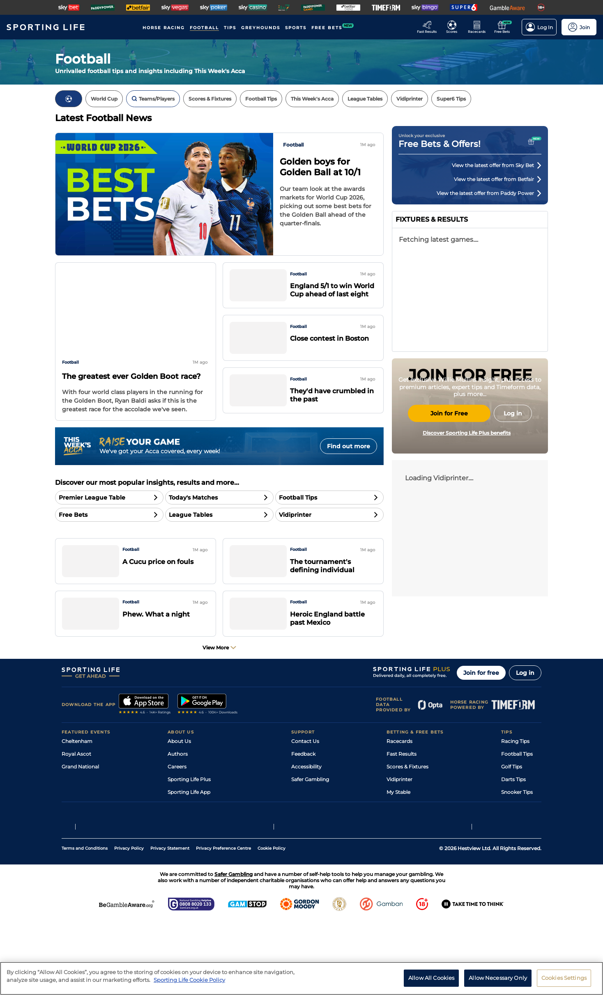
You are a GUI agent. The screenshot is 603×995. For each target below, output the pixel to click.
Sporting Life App (189, 825)
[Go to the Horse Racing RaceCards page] (479, 27)
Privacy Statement (169, 923)
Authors (178, 787)
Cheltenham (77, 774)
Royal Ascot (76, 787)
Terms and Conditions (85, 923)
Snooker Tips (517, 825)
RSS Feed (179, 863)
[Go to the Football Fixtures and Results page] (454, 27)
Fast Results (402, 787)
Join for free (481, 706)
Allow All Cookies (431, 977)
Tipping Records (521, 838)
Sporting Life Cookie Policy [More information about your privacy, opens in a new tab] (189, 980)
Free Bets (398, 838)
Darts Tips (513, 812)
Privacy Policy (129, 923)
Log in (525, 706)
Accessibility (306, 800)
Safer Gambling (310, 812)
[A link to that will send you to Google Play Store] (207, 738)
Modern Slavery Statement (200, 851)
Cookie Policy (271, 923)
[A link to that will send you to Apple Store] (145, 738)
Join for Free (449, 490)
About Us (179, 774)
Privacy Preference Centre (223, 923)
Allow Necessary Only (498, 977)
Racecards (399, 774)
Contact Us (305, 774)
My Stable (398, 825)
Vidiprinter (399, 812)
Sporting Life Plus (189, 812)
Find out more (348, 446)
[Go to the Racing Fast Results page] (429, 27)
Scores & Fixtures (407, 800)
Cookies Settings (564, 977)
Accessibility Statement (197, 838)
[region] (301, 978)
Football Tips (517, 787)
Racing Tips (515, 774)
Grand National (80, 800)
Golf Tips (511, 800)
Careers (177, 800)
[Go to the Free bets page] (504, 27)
